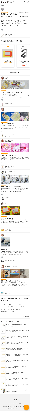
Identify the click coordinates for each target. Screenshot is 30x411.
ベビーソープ (15, 304)
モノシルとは (18, 403)
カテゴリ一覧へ (26, 316)
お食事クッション (13, 306)
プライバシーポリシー (17, 406)
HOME (15, 400)
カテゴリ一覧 (11, 403)
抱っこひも (21, 304)
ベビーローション (4, 304)
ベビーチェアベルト (22, 306)
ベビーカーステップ (5, 306)
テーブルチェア (4, 309)
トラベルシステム (12, 309)
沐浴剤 (10, 304)
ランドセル (12, 311)
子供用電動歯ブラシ (5, 311)
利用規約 (10, 406)
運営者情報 (5, 406)
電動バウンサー (19, 309)
